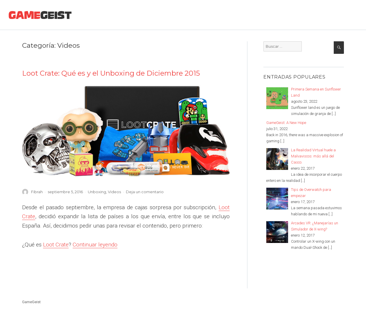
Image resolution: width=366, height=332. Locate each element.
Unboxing (97, 191)
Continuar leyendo (95, 244)
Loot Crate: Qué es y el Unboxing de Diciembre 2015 (111, 73)
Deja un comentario (145, 191)
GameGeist (31, 302)
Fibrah (37, 191)
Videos (114, 191)
